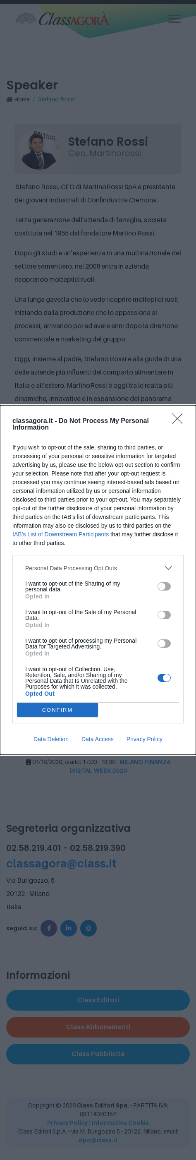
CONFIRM (57, 709)
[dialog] (98, 580)
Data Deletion (51, 739)
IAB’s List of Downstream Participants (60, 534)
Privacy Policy (145, 739)
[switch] (164, 586)
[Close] (180, 421)
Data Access (97, 739)
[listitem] (98, 568)
